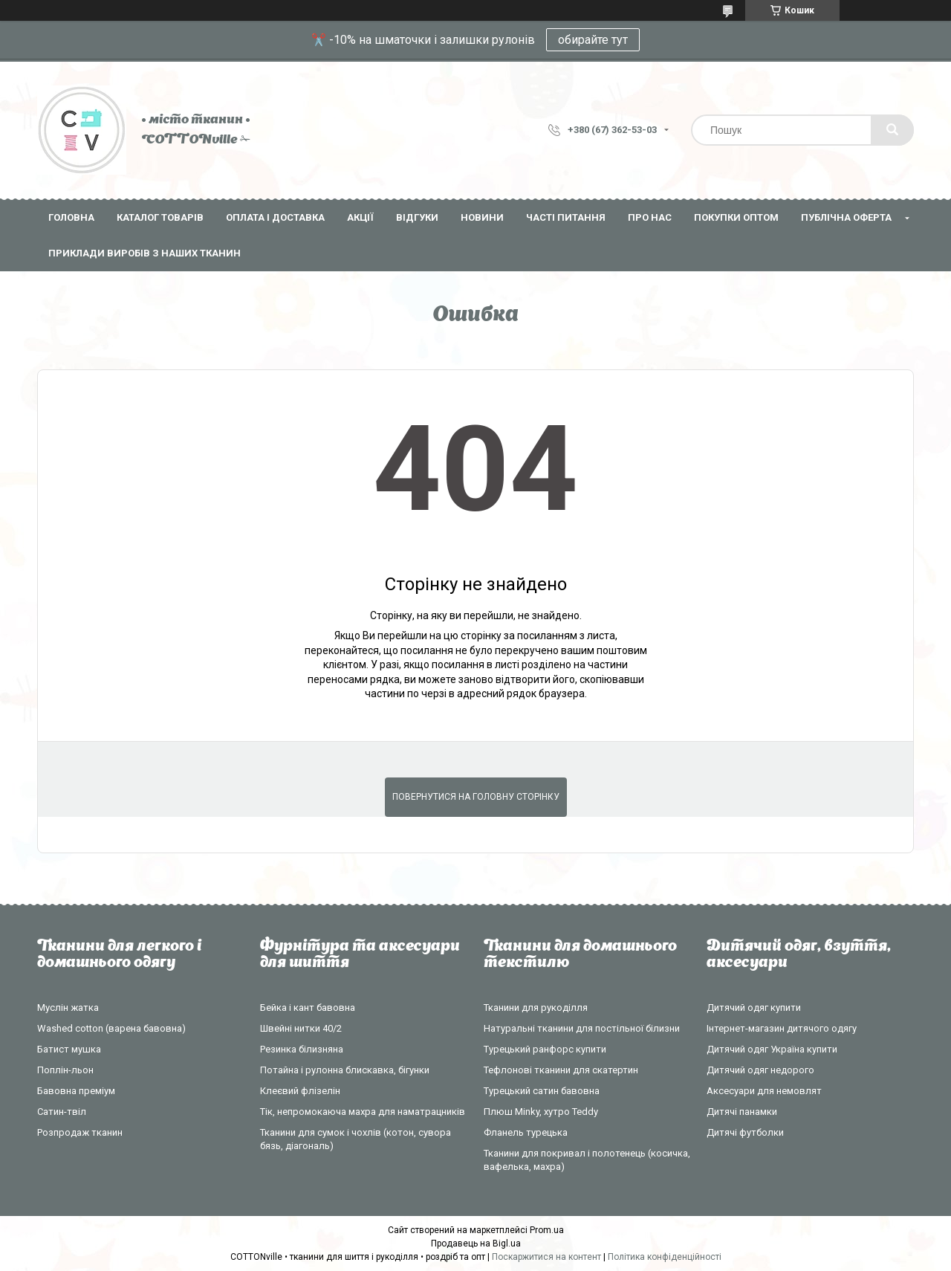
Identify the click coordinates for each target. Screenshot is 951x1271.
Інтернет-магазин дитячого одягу (782, 1028)
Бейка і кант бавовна (307, 1007)
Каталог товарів (160, 217)
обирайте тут (593, 40)
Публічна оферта (846, 217)
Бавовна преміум (76, 1090)
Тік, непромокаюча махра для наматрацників (362, 1111)
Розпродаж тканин (80, 1132)
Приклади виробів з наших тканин (144, 253)
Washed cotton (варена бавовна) (111, 1028)
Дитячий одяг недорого (760, 1070)
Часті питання (566, 217)
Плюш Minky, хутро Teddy (541, 1111)
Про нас (650, 217)
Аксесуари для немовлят (764, 1090)
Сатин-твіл (61, 1111)
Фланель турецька (526, 1132)
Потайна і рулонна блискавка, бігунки (344, 1070)
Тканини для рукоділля (536, 1007)
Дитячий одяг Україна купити (772, 1049)
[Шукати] (892, 130)
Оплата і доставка (275, 217)
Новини (482, 217)
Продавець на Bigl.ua (476, 1243)
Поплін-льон (65, 1070)
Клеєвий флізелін (300, 1090)
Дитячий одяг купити (754, 1007)
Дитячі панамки (742, 1111)
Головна (71, 217)
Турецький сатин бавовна (542, 1090)
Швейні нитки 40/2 (301, 1028)
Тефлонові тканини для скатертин (561, 1070)
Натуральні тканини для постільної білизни (582, 1028)
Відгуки (417, 217)
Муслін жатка (68, 1007)
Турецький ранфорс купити (545, 1049)
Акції (360, 217)
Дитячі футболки (745, 1132)
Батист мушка (69, 1049)
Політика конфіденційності (664, 1257)
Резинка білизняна (301, 1049)
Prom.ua (547, 1230)
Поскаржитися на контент (546, 1257)
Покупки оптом (736, 217)
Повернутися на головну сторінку (475, 797)
